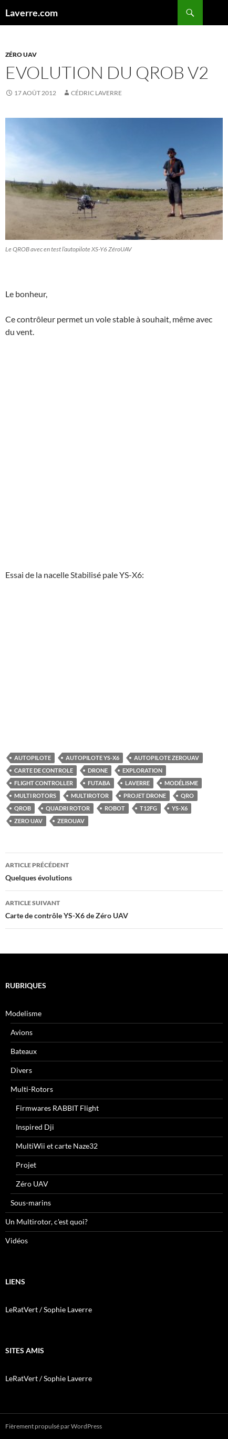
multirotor (90, 795)
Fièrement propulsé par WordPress (53, 1426)
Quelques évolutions (114, 870)
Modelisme (23, 1013)
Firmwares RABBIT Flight (57, 1107)
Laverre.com (31, 12)
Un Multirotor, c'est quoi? (46, 1221)
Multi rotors (35, 795)
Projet (26, 1164)
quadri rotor (68, 808)
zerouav (71, 820)
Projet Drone (144, 795)
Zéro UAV (21, 54)
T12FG (148, 808)
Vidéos (16, 1240)
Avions (22, 1032)
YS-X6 (180, 808)
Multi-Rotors (32, 1089)
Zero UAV (28, 820)
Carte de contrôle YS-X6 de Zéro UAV (114, 908)
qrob (22, 808)
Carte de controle (43, 770)
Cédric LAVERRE (96, 93)
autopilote (32, 757)
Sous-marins (31, 1202)
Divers (21, 1070)
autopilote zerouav (166, 757)
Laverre (137, 782)
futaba (99, 782)
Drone (98, 770)
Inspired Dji (35, 1126)
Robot (115, 808)
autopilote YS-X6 (92, 757)
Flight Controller (43, 782)
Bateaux (24, 1051)
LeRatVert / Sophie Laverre (48, 1309)
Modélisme (181, 782)
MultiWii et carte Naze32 (57, 1145)
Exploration (142, 770)
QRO (187, 795)
